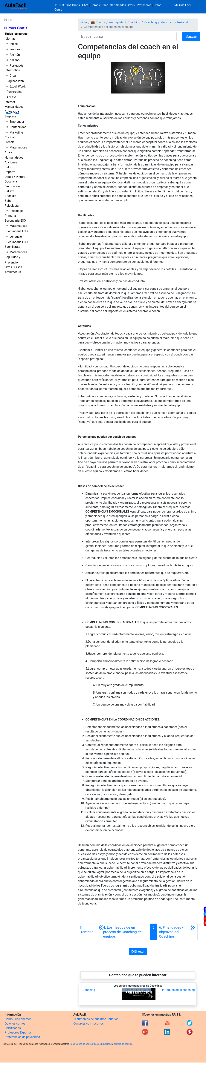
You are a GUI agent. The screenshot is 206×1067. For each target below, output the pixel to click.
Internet (10, 102)
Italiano (14, 60)
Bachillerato (12, 247)
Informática (12, 70)
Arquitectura (13, 272)
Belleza (9, 191)
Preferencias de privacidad (22, 1037)
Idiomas (10, 38)
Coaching (134, 22)
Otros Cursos (13, 267)
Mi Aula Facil (182, 5)
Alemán (15, 54)
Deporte (10, 172)
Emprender (17, 121)
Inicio (8, 20)
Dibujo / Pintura (15, 177)
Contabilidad (18, 127)
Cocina (9, 137)
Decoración (12, 186)
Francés (15, 49)
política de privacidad (101, 1044)
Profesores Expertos (18, 1032)
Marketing (16, 132)
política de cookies (123, 1044)
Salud (8, 167)
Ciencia (10, 142)
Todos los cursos (16, 34)
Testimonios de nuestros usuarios (95, 1019)
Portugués (16, 65)
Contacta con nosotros (88, 1023)
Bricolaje (10, 196)
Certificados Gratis (122, 5)
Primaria (10, 215)
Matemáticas (18, 147)
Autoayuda (12, 111)
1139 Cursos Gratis (67, 5)
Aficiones (11, 162)
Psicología (12, 205)
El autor (137, 951)
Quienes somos (15, 1023)
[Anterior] (123, 932)
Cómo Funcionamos (18, 1019)
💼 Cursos (98, 22)
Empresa (10, 116)
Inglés (14, 44)
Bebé (8, 201)
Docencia (11, 181)
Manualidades (14, 106)
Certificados (13, 1028)
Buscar (191, 36)
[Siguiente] (177, 932)
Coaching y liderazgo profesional (166, 22)
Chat (85, 5)
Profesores (144, 5)
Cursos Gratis (16, 28)
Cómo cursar (99, 5)
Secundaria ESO (15, 220)
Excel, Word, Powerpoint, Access (16, 92)
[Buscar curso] (127, 36)
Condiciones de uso (79, 1044)
